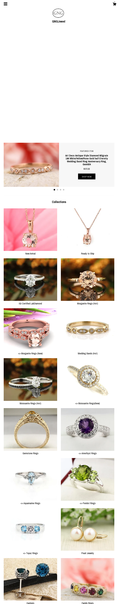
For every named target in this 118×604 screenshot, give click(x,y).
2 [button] (57, 79)
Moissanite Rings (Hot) (30, 291)
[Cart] (114, 4)
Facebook (65, 578)
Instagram (65, 581)
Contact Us (37, 589)
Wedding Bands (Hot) (87, 241)
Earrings (30, 491)
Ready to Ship (87, 141)
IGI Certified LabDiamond (30, 191)
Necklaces (30, 541)
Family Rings (87, 491)
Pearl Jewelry (87, 441)
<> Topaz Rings (30, 441)
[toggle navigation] (5, 3)
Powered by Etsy (96, 585)
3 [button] (60, 79)
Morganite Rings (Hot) (87, 191)
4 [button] (63, 79)
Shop (34, 578)
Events (35, 593)
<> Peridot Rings (87, 391)
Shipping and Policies (41, 585)
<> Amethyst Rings (87, 341)
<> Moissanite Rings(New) (87, 291)
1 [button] (54, 79)
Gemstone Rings (30, 341)
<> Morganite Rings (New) (30, 241)
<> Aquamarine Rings (30, 391)
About (34, 581)
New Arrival (30, 141)
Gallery (35, 597)
